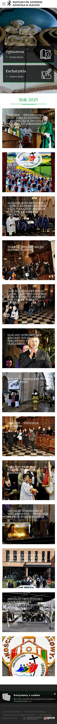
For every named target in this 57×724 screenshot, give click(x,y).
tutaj (30, 701)
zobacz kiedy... (15, 76)
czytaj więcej (14, 57)
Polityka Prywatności (35, 712)
